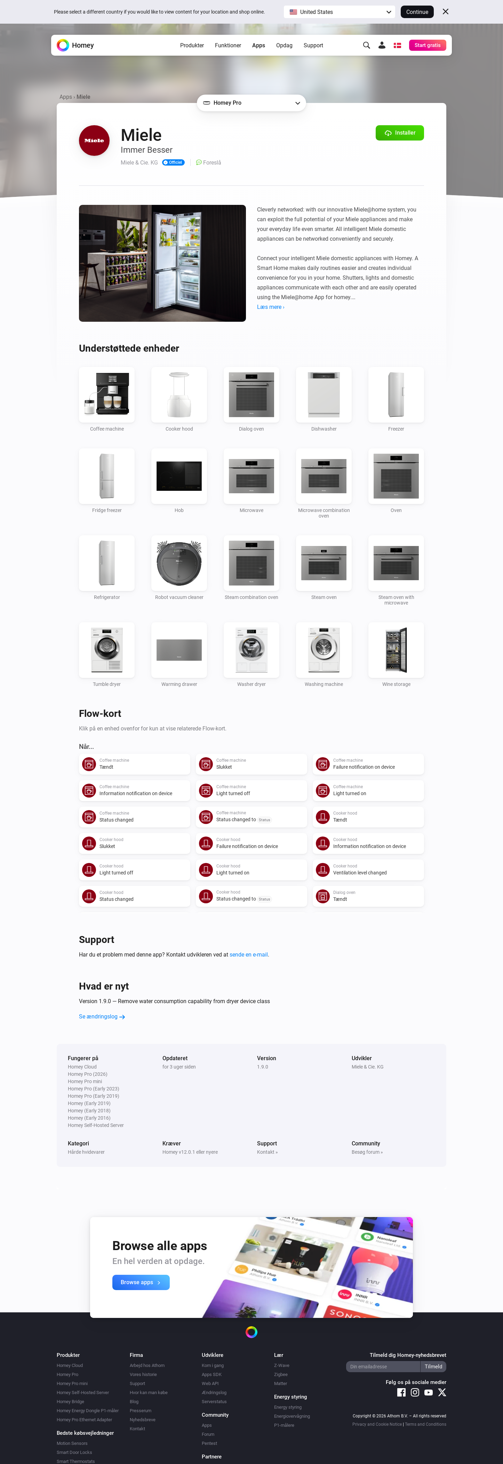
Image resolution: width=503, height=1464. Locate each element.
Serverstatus (214, 1401)
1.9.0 (262, 1067)
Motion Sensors (72, 1443)
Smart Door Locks (74, 1452)
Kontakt (137, 1428)
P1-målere (284, 1425)
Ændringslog (214, 1392)
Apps (258, 45)
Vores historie (143, 1374)
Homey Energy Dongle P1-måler (88, 1410)
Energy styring (288, 1407)
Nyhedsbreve (142, 1419)
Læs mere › (271, 307)
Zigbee (281, 1374)
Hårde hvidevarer (86, 1152)
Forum (208, 1434)
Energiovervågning (292, 1416)
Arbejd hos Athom (147, 1365)
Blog (134, 1401)
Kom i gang (213, 1365)
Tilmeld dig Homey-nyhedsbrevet (408, 1355)
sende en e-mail (249, 954)
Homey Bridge (70, 1401)
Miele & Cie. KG (368, 1067)
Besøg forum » (367, 1152)
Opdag (284, 45)
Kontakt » (267, 1152)
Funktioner (228, 45)
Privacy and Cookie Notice (377, 1424)
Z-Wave (281, 1365)
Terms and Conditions (425, 1424)
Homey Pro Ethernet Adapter (84, 1419)
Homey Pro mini (72, 1383)
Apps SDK (212, 1374)
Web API (210, 1383)
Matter (280, 1383)
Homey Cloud (70, 1365)
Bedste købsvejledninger (85, 1433)
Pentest (209, 1443)
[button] (339, 12)
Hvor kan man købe (149, 1392)
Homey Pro (67, 1374)
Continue (417, 12)
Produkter (192, 45)
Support (313, 45)
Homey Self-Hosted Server (83, 1392)
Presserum (140, 1410)
